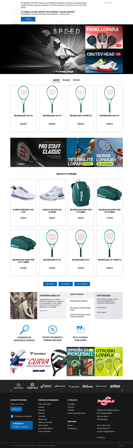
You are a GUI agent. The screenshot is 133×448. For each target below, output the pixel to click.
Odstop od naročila (45, 422)
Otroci (76, 80)
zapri (108, 2)
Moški (56, 80)
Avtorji (121, 445)
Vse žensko (65, 284)
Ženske (66, 80)
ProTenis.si (101, 438)
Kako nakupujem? (44, 404)
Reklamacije (42, 419)
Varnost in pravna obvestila (45, 445)
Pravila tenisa (101, 308)
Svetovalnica (72, 428)
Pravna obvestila (44, 431)
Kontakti (71, 410)
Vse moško (50, 284)
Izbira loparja (101, 312)
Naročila (41, 413)
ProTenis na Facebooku (23, 416)
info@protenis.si (109, 431)
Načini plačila (43, 425)
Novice (70, 425)
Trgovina (71, 407)
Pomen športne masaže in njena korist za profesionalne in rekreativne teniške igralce (107, 301)
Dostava (41, 407)
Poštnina (41, 410)
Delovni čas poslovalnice (76, 413)
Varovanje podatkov (45, 428)
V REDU (28, 19)
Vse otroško (82, 284)
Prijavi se (16, 409)
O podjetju (71, 404)
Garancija (41, 416)
